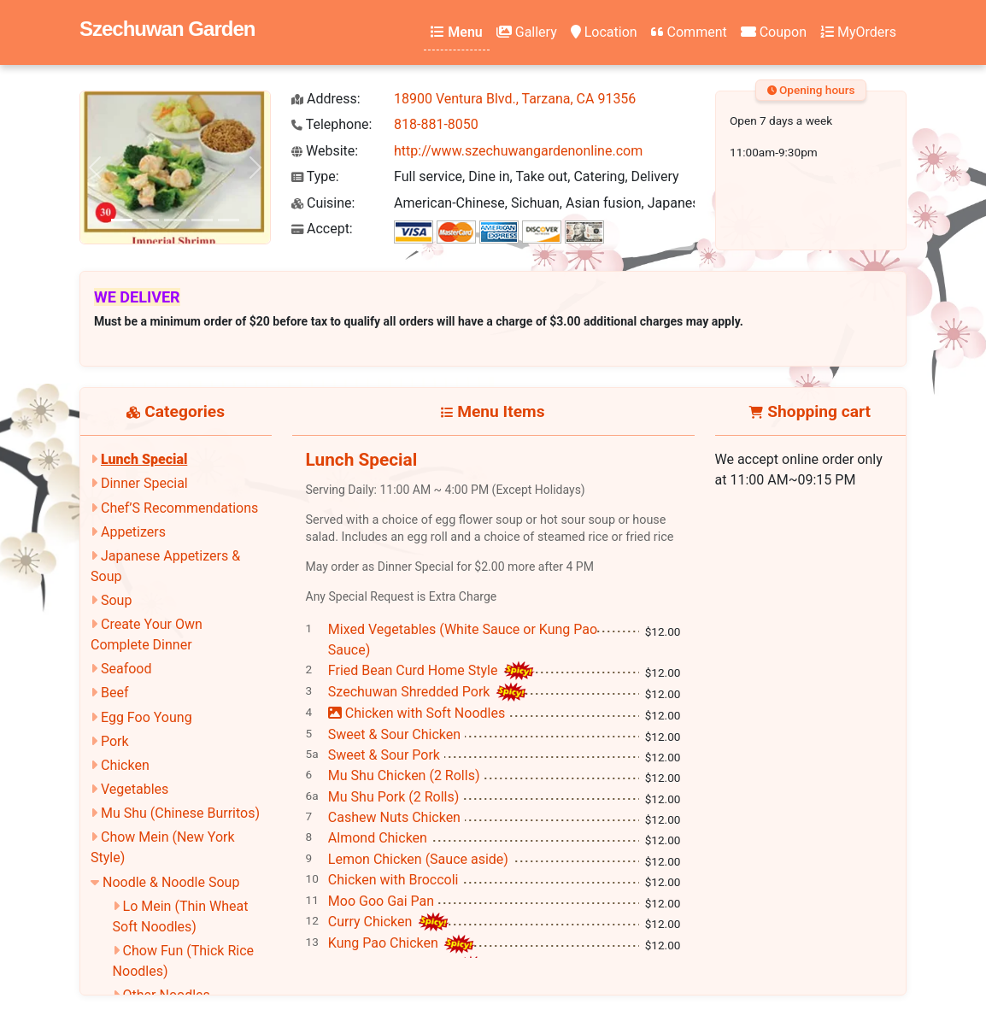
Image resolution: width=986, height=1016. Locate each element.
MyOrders (858, 32)
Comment (689, 32)
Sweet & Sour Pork (384, 755)
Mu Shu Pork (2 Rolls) (394, 797)
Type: (315, 176)
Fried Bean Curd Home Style (415, 670)
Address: (326, 99)
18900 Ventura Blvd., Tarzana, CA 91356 (515, 99)
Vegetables (134, 789)
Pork (115, 741)
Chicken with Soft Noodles (416, 713)
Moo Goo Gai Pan (381, 901)
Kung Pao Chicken (385, 943)
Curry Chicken (372, 921)
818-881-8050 (436, 124)
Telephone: (331, 124)
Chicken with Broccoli (393, 880)
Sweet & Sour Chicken (394, 734)
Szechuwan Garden (167, 28)
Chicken (125, 765)
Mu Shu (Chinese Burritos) (180, 813)
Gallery (526, 32)
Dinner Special (144, 483)
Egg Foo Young (146, 717)
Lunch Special (144, 459)
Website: (324, 151)
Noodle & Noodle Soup (171, 882)
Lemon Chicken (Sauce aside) (418, 859)
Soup (116, 600)
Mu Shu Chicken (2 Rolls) (404, 775)
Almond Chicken (377, 838)
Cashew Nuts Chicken (394, 817)
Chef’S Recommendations (179, 508)
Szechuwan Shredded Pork (411, 692)
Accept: (322, 228)
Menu (456, 32)
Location (604, 32)
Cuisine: (323, 203)
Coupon (774, 32)
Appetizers (133, 532)
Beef (115, 692)
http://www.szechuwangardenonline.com (518, 151)
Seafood (126, 669)
